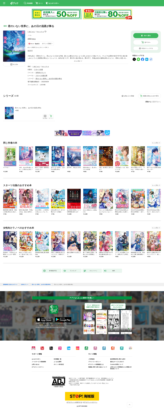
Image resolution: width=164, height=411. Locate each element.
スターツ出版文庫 (41, 75)
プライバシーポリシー (94, 361)
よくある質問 (57, 361)
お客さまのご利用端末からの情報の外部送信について (121, 367)
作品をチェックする (147, 48)
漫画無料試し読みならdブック (10, 284)
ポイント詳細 (46, 43)
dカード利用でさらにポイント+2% (37, 47)
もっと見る (155, 143)
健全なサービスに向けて (117, 361)
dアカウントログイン (38, 367)
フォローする (45, 32)
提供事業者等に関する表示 (117, 359)
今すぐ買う (147, 35)
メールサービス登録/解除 (39, 361)
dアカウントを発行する (74, 402)
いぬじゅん (31, 31)
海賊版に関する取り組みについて (97, 367)
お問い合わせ (35, 364)
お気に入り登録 (129, 96)
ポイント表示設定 (59, 364)
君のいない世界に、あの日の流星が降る (28, 108)
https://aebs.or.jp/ (75, 385)
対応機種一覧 (57, 359)
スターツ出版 (38, 69)
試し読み (15, 64)
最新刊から (156, 102)
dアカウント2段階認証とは (96, 364)
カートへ (147, 42)
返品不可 (30, 50)
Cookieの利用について (116, 364)
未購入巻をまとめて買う (151, 96)
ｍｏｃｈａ (40, 31)
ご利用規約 (91, 359)
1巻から (148, 102)
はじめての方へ (36, 359)
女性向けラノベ (41, 72)
